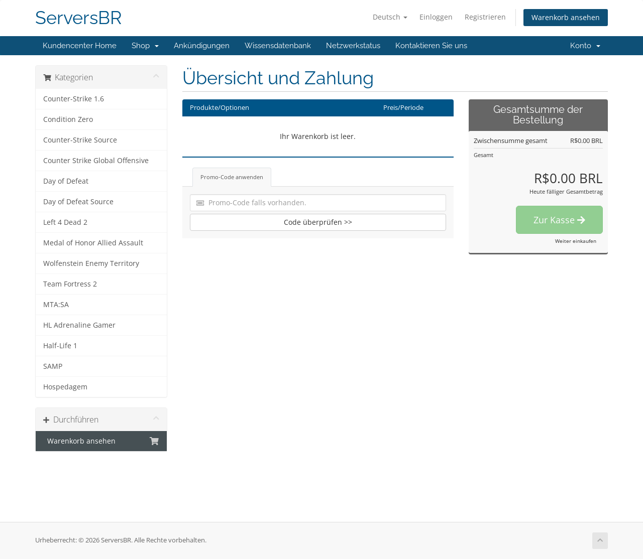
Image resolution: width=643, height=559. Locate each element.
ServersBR (78, 18)
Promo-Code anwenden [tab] (231, 177)
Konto (585, 45)
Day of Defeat (65, 181)
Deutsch (390, 17)
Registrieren (485, 17)
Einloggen (436, 17)
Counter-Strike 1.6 (73, 98)
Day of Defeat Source (78, 201)
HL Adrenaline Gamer (79, 325)
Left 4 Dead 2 (65, 222)
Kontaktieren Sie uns (431, 45)
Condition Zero (68, 119)
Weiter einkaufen (575, 240)
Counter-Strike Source (80, 140)
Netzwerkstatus (353, 45)
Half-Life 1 (60, 345)
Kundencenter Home (80, 45)
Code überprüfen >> (318, 222)
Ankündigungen (202, 45)
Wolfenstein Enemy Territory (91, 263)
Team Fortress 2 (70, 284)
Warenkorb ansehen (565, 17)
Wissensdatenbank (278, 45)
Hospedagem (65, 386)
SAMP (52, 366)
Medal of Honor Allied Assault (93, 242)
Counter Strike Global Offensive (96, 160)
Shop (145, 45)
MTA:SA (56, 304)
